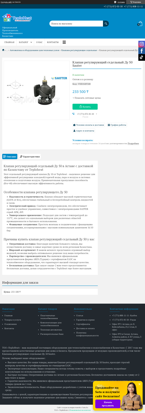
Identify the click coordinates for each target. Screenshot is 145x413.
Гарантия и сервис (85, 319)
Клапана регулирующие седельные (79, 50)
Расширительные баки (51, 334)
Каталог (23, 42)
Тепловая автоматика (51, 329)
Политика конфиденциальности (87, 334)
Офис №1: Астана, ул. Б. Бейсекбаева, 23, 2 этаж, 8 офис (124, 327)
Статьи (79, 315)
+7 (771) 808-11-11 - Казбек (124, 315)
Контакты (53, 42)
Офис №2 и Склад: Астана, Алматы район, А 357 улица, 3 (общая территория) (126, 337)
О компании (10, 324)
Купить (87, 106)
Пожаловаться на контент (80, 410)
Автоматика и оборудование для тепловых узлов (34, 50)
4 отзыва (121, 2)
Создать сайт (6, 2)
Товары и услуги (12, 319)
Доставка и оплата (85, 328)
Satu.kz (85, 407)
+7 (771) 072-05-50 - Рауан (124, 319)
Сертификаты (83, 324)
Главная (9, 42)
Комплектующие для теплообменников (51, 324)
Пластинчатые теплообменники (49, 317)
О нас (39, 42)
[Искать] (106, 22)
